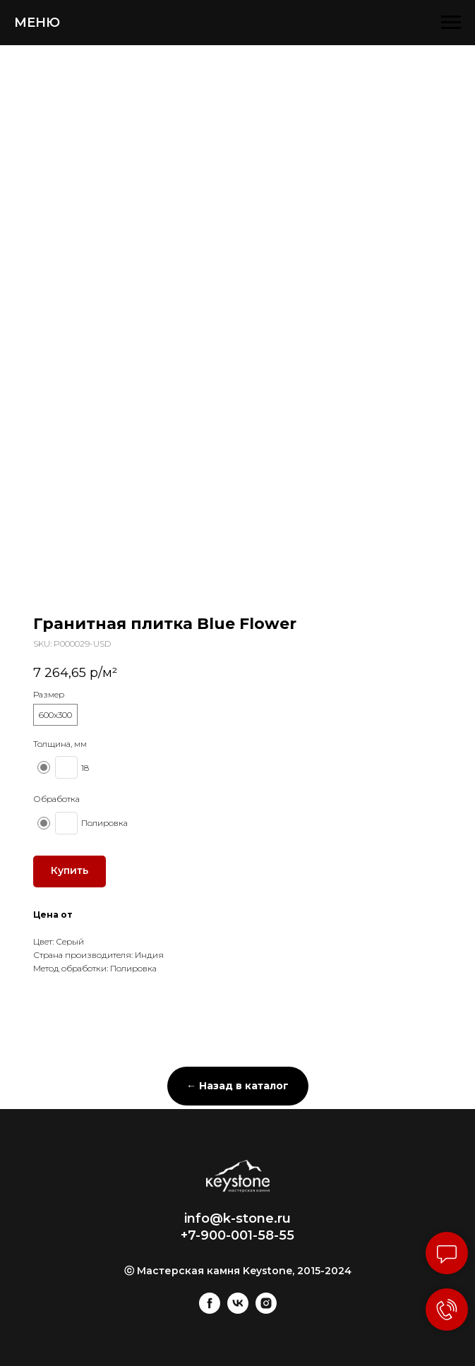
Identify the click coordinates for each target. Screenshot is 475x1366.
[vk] (237, 1310)
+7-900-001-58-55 (237, 1235)
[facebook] (209, 1310)
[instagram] (266, 1310)
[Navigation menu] (451, 23)
